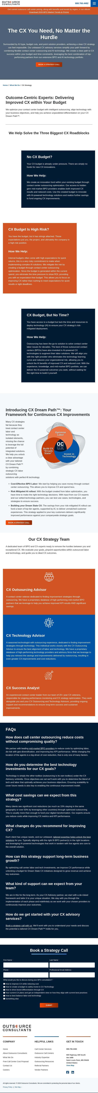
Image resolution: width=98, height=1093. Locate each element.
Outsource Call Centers (44, 1054)
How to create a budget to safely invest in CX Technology (29, 987)
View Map (70, 1066)
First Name (11, 960)
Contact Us (7, 1066)
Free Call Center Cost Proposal (16, 1062)
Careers (6, 1070)
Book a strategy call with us (19, 926)
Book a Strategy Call (49, 64)
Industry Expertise (42, 1058)
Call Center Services (43, 1049)
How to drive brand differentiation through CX (24, 990)
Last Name (58, 960)
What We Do (15, 85)
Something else (12, 999)
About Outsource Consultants (15, 1054)
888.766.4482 (81, 3)
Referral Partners (42, 1066)
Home (5, 85)
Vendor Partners (41, 1070)
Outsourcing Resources (44, 1062)
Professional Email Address (64, 970)
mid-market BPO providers (42, 748)
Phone (10, 970)
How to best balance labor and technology (23, 996)
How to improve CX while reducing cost (22, 984)
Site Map (18, 1087)
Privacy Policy (7, 1087)
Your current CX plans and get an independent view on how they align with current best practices (46, 993)
